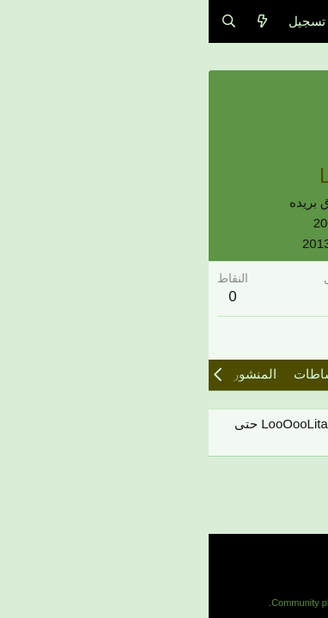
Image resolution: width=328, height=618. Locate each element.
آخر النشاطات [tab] (123, 374)
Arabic (293, 546)
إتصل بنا (296, 570)
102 (292, 296)
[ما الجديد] (53, 21)
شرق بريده (110, 202)
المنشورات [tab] (38, 374)
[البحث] (20, 21)
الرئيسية (194, 570)
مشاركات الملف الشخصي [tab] (249, 374)
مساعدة (246, 570)
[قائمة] (304, 21)
